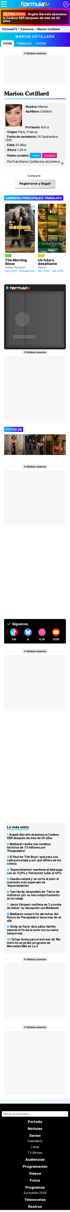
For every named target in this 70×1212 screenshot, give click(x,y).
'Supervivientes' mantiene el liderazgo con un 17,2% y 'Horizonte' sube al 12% (35, 871)
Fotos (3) (14, 429)
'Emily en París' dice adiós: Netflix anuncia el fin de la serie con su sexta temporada (32, 930)
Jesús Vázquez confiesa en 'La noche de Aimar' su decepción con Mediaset (34, 906)
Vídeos (35, 1173)
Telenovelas (35, 1199)
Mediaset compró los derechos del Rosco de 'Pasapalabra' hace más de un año (34, 917)
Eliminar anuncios (36, 53)
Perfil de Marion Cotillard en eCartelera (33, 161)
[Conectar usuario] (66, 4)
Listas (35, 1147)
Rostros (35, 1206)
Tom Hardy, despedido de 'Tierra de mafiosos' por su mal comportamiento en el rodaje (33, 895)
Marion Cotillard (48, 29)
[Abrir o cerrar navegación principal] (4, 4)
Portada (35, 1121)
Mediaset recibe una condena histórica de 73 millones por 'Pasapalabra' (28, 847)
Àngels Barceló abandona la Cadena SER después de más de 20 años (35, 17)
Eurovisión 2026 (35, 1193)
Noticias (35, 1128)
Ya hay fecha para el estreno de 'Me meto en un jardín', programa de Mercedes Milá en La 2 (33, 942)
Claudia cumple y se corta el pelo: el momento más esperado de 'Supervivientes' (33, 882)
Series (35, 1135)
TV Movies (35, 1152)
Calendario (35, 1141)
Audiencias (35, 1159)
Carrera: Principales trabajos (34, 198)
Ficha (7, 43)
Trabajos (24, 43)
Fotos (41, 43)
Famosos (27, 29)
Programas (35, 1187)
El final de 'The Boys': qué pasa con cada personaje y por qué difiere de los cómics (34, 860)
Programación (35, 1166)
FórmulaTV (9, 29)
